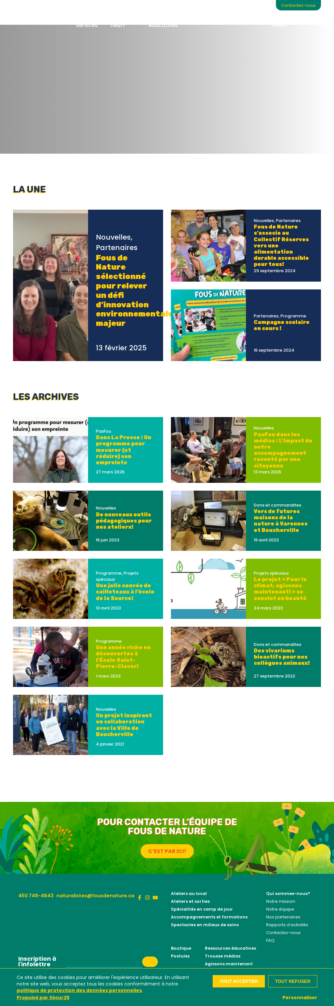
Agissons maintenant (229, 964)
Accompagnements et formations (209, 917)
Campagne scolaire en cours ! (282, 325)
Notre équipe (280, 909)
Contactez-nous (298, 5)
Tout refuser (293, 981)
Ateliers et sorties (190, 901)
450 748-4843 (35, 895)
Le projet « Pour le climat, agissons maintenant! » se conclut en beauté (280, 588)
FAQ (270, 940)
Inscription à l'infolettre (37, 962)
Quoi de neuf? (121, 21)
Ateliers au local (189, 893)
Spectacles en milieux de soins (205, 925)
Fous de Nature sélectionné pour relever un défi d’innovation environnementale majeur (134, 290)
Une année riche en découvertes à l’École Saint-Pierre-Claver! (123, 656)
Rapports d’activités (287, 925)
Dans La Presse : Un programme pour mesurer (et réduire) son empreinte (123, 450)
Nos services (87, 21)
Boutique (255, 17)
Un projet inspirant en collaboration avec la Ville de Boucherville (124, 724)
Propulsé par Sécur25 (43, 997)
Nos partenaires (283, 917)
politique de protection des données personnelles (79, 990)
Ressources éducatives (163, 21)
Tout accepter (239, 981)
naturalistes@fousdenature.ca (95, 895)
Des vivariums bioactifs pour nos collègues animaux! (282, 657)
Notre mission (280, 901)
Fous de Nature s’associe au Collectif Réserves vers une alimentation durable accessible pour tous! (281, 245)
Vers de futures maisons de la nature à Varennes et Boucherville (281, 520)
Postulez (180, 956)
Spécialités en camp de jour (202, 909)
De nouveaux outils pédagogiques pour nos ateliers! (124, 520)
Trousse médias (222, 956)
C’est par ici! (167, 851)
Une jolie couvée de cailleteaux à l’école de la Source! (125, 591)
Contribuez (223, 17)
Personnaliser (299, 997)
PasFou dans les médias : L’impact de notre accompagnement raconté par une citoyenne (283, 450)
